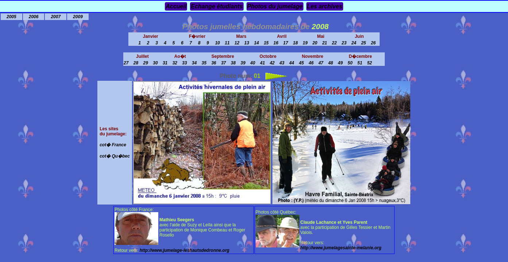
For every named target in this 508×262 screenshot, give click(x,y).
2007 (56, 16)
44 (291, 63)
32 (174, 63)
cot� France (113, 144)
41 (262, 63)
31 (165, 63)
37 (223, 63)
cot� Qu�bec (115, 156)
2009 (78, 16)
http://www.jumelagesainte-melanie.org (340, 247)
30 (155, 63)
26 (373, 42)
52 (369, 63)
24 (353, 42)
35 (204, 63)
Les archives (324, 6)
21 (324, 42)
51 (359, 63)
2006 (34, 16)
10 (217, 42)
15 (266, 42)
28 (135, 63)
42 (272, 63)
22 (334, 42)
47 (320, 63)
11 (227, 42)
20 (315, 42)
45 (301, 63)
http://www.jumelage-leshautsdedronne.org (184, 250)
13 (246, 42)
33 (184, 63)
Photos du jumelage (275, 6)
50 (350, 63)
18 (295, 42)
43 (281, 63)
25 (363, 42)
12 (236, 42)
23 (344, 42)
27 (126, 63)
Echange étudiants (217, 6)
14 (256, 42)
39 (243, 63)
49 (340, 63)
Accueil (176, 6)
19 (305, 42)
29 (145, 63)
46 (311, 63)
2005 (11, 16)
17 (285, 42)
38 (233, 63)
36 (213, 63)
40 (252, 63)
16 (276, 42)
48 (330, 63)
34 (194, 63)
